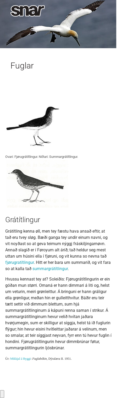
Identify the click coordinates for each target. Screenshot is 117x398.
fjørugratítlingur (19, 262)
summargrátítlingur (50, 268)
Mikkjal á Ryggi (20, 358)
